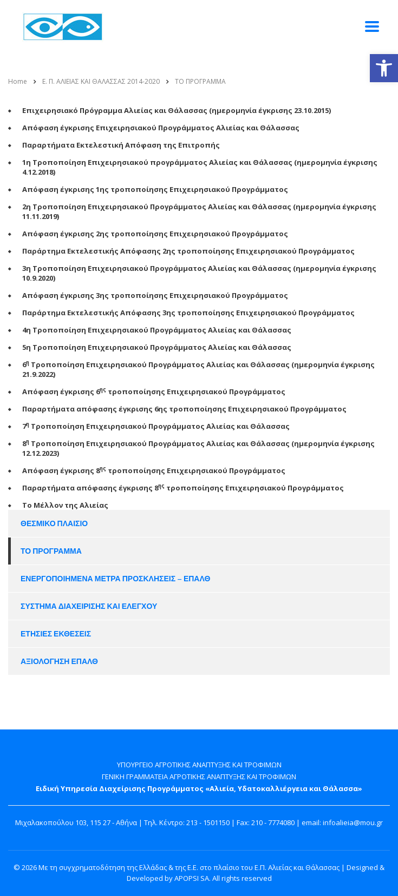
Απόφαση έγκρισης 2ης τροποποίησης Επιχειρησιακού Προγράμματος (155, 233)
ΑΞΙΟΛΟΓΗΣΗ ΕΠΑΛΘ (59, 661)
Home (17, 81)
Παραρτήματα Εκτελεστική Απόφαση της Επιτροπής (121, 145)
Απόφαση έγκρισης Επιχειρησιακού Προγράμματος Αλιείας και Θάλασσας (160, 127)
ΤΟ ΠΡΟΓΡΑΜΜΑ (51, 551)
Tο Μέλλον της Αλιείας (65, 505)
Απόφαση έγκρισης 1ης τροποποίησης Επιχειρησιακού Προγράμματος (155, 189)
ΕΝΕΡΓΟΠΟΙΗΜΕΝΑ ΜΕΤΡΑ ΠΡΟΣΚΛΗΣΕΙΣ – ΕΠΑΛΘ (115, 579)
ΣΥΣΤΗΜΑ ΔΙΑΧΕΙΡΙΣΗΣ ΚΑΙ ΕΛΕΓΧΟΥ (89, 606)
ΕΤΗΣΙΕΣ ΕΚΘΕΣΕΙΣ (56, 634)
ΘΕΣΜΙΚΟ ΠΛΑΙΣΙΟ (54, 523)
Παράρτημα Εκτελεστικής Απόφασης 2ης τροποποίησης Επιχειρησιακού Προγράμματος (188, 251)
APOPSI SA (191, 878)
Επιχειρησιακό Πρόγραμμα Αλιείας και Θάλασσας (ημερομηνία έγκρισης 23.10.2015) (176, 110)
